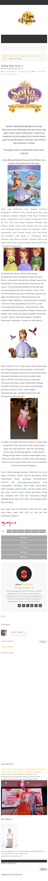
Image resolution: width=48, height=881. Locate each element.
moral (22, 56)
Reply (43, 642)
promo (4, 59)
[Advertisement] (24, 735)
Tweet (24, 538)
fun (16, 56)
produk (36, 56)
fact (10, 56)
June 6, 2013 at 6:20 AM (19, 635)
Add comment (7, 647)
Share (24, 543)
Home (4, 56)
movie (29, 56)
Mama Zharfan (17, 632)
